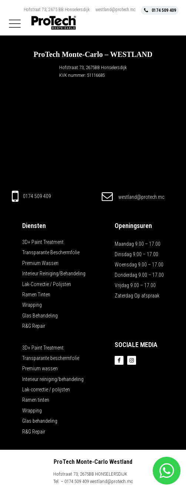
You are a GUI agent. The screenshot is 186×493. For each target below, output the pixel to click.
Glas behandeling (40, 316)
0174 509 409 (37, 196)
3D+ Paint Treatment (43, 242)
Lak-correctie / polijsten (46, 284)
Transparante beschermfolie (51, 252)
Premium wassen (40, 263)
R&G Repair (33, 326)
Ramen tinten (36, 295)
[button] (160, 10)
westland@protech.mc (115, 9)
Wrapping (32, 305)
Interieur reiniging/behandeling (53, 273)
